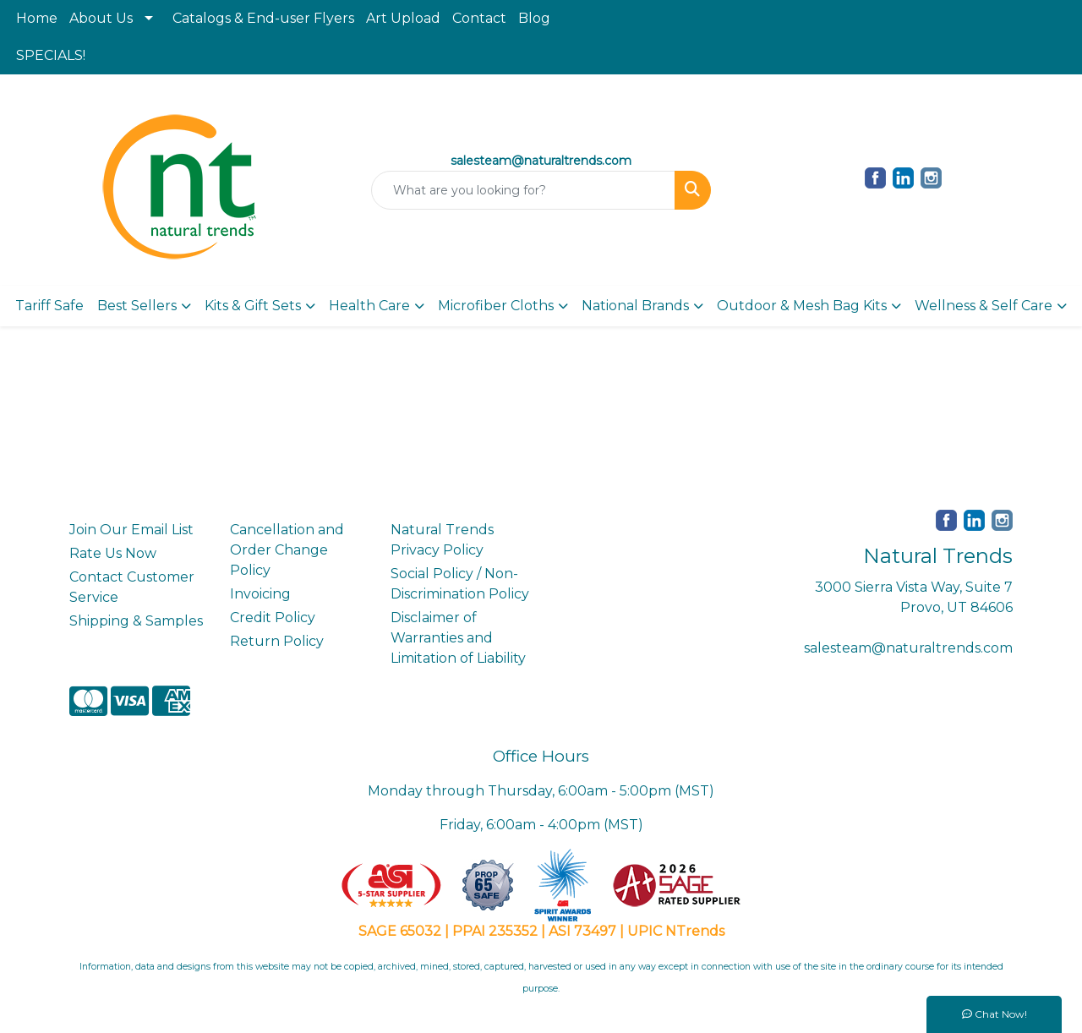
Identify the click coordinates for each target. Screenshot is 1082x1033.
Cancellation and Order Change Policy (287, 550)
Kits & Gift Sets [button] (253, 306)
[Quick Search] (523, 190)
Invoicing (260, 594)
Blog (534, 18)
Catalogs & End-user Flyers (263, 18)
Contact (479, 18)
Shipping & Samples (136, 621)
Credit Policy (272, 617)
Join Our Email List (131, 530)
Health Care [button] (369, 306)
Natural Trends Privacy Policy (442, 540)
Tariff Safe (49, 306)
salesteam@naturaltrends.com (908, 648)
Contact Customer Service (131, 587)
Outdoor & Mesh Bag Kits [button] (802, 306)
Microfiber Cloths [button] (496, 306)
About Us (101, 18)
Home (36, 18)
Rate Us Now (112, 553)
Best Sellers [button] (137, 306)
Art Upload (403, 18)
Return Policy (277, 641)
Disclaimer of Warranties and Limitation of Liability (458, 637)
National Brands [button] (635, 306)
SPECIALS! (50, 55)
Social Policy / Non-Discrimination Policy (460, 584)
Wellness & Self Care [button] (983, 306)
